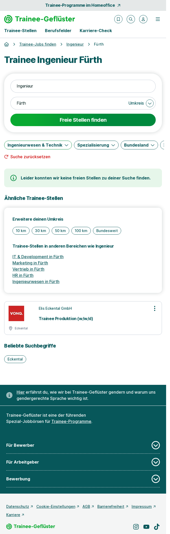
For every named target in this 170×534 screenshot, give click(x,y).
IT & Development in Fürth (38, 256)
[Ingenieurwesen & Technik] (38, 145)
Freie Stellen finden (83, 120)
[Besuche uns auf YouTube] (146, 527)
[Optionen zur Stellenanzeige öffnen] (154, 308)
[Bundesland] (139, 145)
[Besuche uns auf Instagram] (136, 527)
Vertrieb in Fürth (28, 269)
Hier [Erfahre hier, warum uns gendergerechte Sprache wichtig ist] (21, 392)
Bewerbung (83, 479)
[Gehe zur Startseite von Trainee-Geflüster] (39, 19)
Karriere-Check (96, 30)
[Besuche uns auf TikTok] (157, 527)
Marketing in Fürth (30, 262)
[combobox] (83, 86)
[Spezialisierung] (96, 145)
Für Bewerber (83, 445)
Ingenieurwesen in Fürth (35, 281)
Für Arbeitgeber (83, 462)
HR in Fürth (22, 275)
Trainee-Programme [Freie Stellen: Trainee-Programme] (71, 421)
